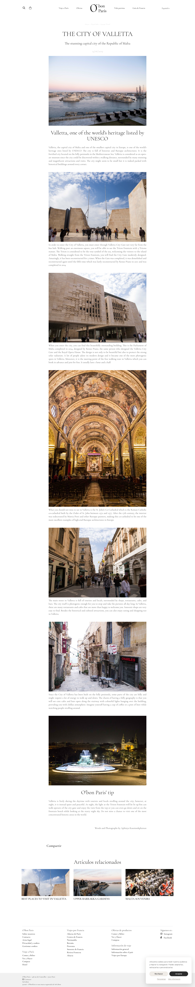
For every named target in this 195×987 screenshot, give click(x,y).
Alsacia (70, 955)
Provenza (71, 946)
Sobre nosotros (28, 934)
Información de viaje (121, 945)
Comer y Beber (28, 955)
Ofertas (79, 8)
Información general (120, 949)
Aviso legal (27, 940)
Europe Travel (105, 24)
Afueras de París (74, 934)
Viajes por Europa (119, 955)
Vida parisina (119, 8)
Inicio (87, 24)
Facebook (166, 937)
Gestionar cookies (30, 946)
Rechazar (159, 974)
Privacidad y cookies (31, 943)
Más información (174, 979)
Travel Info (94, 24)
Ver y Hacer (27, 958)
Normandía (72, 940)
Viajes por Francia (75, 930)
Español (166, 8)
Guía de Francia (139, 8)
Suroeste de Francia (75, 949)
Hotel (24, 964)
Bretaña (70, 943)
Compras (26, 961)
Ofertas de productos (122, 930)
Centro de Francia (74, 937)
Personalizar (161, 979)
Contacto (26, 937)
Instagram (166, 934)
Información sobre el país (122, 952)
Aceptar (178, 974)
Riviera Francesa (74, 952)
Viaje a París (64, 8)
